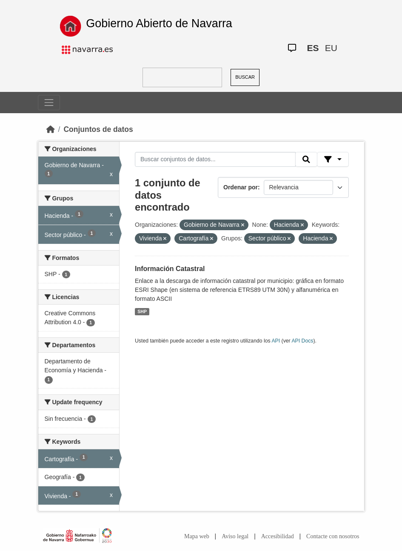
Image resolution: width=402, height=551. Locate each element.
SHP (142, 311)
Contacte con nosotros (332, 536)
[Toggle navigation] (49, 102)
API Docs (302, 341)
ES (313, 48)
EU (331, 48)
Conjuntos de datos (98, 129)
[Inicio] (50, 129)
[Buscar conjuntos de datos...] (215, 159)
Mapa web (196, 536)
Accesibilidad (277, 536)
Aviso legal (235, 536)
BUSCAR (245, 77)
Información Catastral (170, 268)
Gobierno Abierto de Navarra (159, 23)
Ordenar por (240, 187)
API (275, 341)
